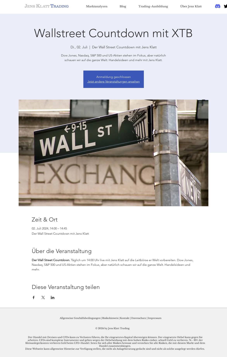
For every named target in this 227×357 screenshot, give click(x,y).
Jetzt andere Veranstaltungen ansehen (113, 81)
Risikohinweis (110, 318)
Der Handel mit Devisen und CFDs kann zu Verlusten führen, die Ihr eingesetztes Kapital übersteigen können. (93, 337)
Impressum (154, 318)
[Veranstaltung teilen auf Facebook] (33, 297)
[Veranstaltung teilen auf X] (43, 297)
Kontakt (125, 318)
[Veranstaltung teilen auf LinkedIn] (52, 297)
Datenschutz (138, 318)
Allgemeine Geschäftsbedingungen (80, 318)
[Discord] (218, 6)
